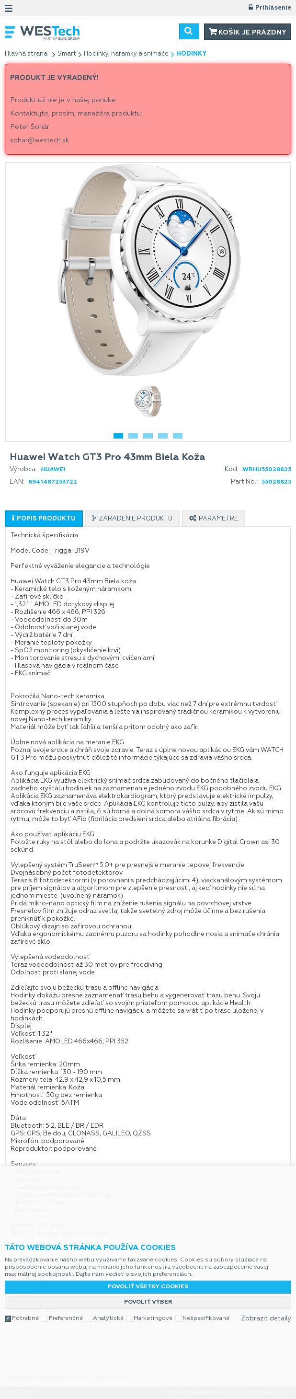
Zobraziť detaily (266, 1319)
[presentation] (44, 518)
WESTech (80, 33)
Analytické (108, 1318)
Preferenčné (66, 1318)
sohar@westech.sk (39, 141)
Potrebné (25, 1318)
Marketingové (153, 1318)
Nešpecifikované (205, 1318)
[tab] (44, 518)
